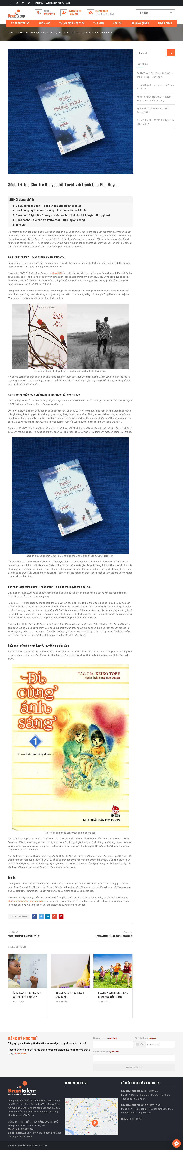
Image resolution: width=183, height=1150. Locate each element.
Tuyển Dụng (165, 23)
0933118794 (49, 14)
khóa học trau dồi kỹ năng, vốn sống (26, 901)
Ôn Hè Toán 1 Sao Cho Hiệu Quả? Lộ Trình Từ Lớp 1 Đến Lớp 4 (155, 75)
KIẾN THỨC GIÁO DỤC (29, 33)
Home (11, 33)
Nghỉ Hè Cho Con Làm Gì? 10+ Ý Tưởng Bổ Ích (153, 110)
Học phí (117, 23)
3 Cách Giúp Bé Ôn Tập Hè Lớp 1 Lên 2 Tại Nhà (155, 87)
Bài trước (14, 932)
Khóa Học (44, 23)
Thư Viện (98, 23)
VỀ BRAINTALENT (20, 23)
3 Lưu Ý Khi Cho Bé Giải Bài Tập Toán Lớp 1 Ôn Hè (156, 122)
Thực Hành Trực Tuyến (106, 14)
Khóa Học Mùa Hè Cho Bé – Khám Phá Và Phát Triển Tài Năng (154, 98)
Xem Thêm (18, 1002)
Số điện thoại (146, 1038)
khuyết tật (57, 273)
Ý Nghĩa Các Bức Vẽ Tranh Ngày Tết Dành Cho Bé (114, 935)
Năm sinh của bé (106, 1051)
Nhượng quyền (140, 23)
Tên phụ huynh (105, 1038)
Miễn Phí (74, 14)
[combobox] (140, 1044)
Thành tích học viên (71, 23)
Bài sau (127, 932)
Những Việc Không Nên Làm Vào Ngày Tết (23, 935)
